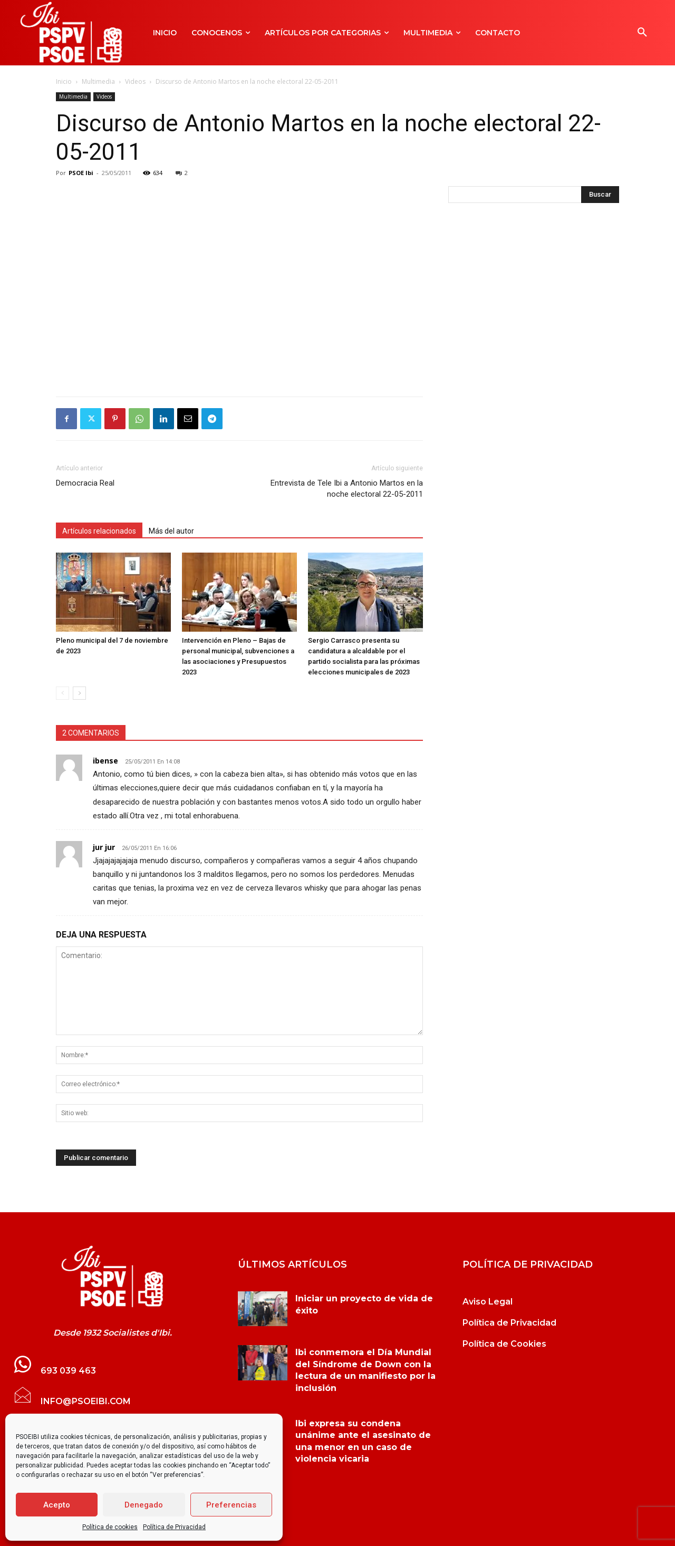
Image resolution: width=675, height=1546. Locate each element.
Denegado (143, 1505)
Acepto (56, 1505)
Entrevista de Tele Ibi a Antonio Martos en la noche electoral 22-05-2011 (347, 488)
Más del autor (171, 531)
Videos (135, 81)
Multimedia (98, 81)
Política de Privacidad (174, 1527)
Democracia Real (85, 483)
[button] (642, 33)
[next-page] (79, 693)
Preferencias (231, 1505)
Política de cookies (110, 1527)
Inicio (64, 81)
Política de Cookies (504, 1344)
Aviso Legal (487, 1302)
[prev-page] (62, 693)
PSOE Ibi (81, 173)
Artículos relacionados (99, 531)
